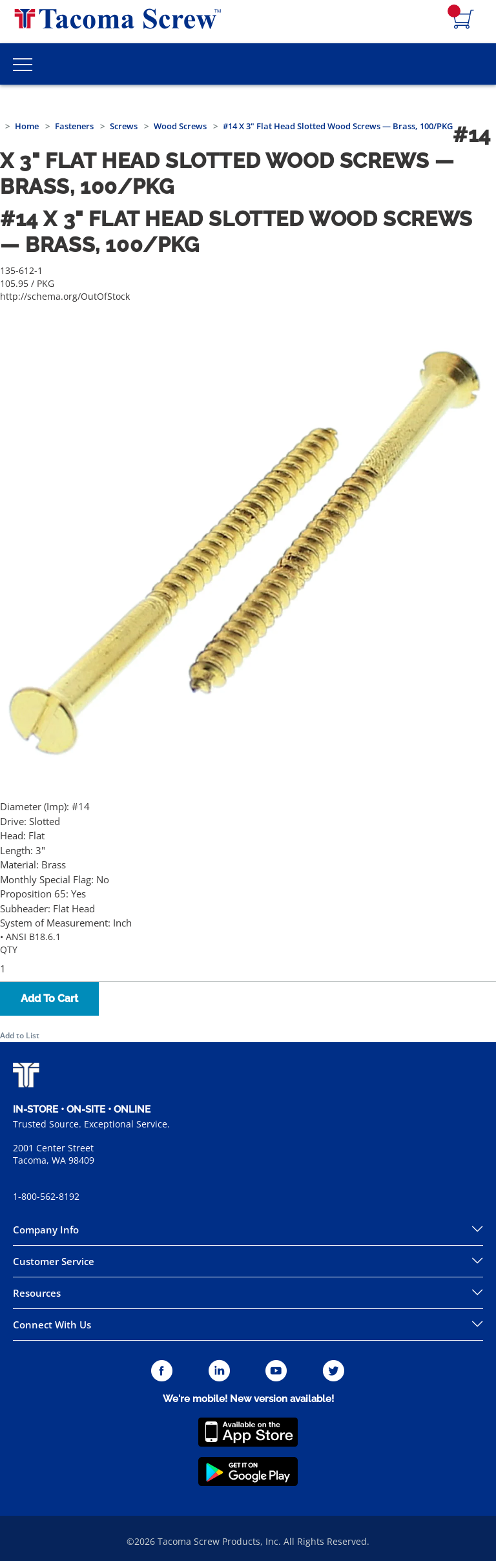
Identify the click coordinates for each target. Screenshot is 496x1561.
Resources (37, 1292)
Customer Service (53, 1261)
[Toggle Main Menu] (22, 64)
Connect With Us (52, 1324)
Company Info (46, 1229)
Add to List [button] (19, 1035)
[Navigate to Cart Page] (463, 20)
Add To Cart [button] (49, 998)
